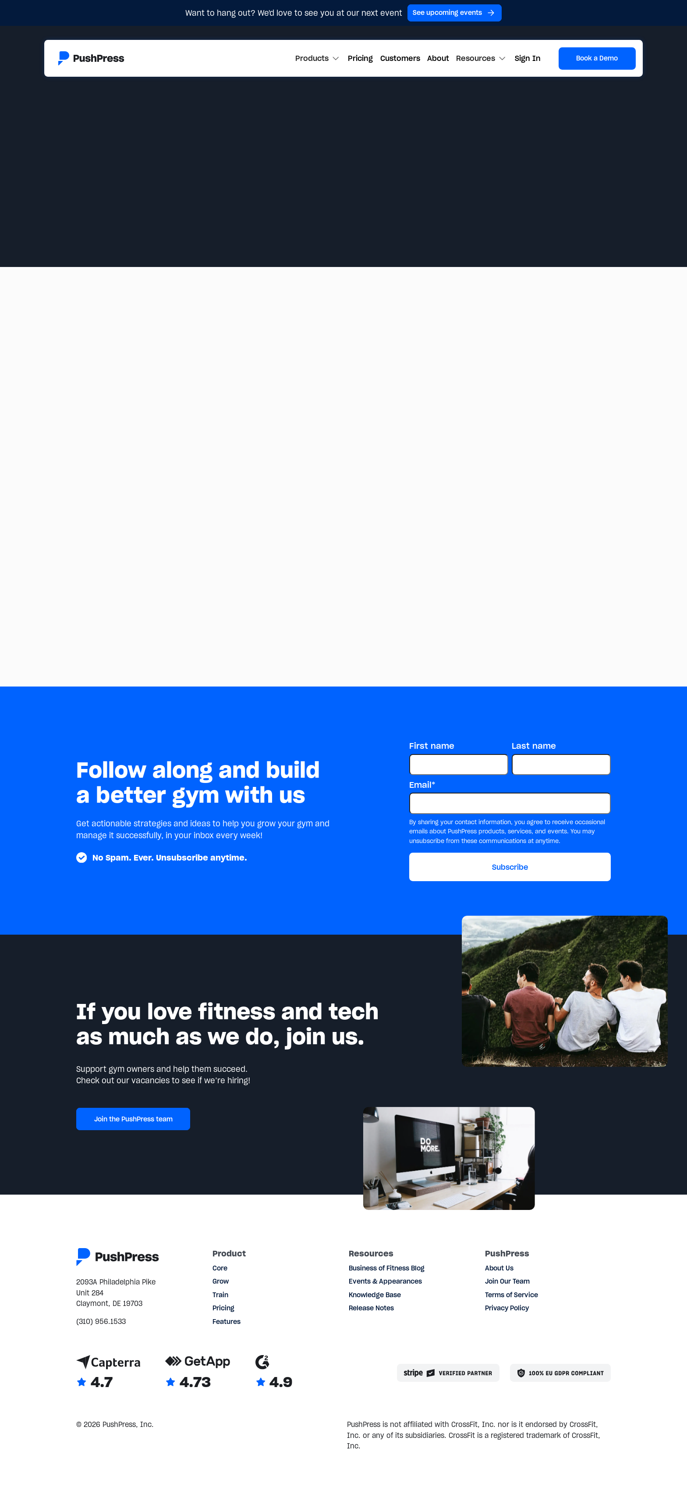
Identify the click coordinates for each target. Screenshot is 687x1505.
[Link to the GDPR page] (560, 1373)
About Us (499, 1268)
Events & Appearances (385, 1281)
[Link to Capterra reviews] (108, 1373)
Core (219, 1268)
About (438, 58)
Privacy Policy (507, 1308)
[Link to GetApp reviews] (197, 1373)
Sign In (528, 58)
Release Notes (371, 1308)
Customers (400, 58)
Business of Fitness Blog (387, 1268)
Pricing (360, 58)
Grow (220, 1281)
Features (226, 1322)
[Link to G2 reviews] (274, 1373)
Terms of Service (511, 1295)
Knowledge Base (375, 1295)
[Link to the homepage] (91, 58)
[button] (318, 58)
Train (220, 1295)
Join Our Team (507, 1281)
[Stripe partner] (448, 1373)
